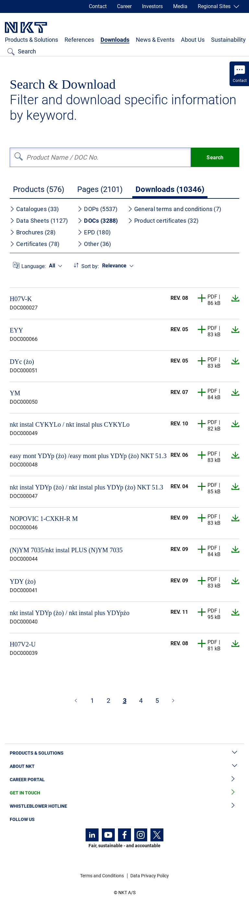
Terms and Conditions (102, 875)
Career (124, 6)
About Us (193, 39)
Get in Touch (124, 793)
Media (180, 6)
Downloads (115, 39)
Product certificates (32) (163, 220)
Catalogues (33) (34, 209)
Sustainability (228, 39)
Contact (98, 6)
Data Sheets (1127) (39, 220)
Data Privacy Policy (149, 875)
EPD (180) (94, 232)
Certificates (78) (34, 244)
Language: (33, 266)
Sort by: (90, 266)
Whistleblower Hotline (124, 806)
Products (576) (38, 189)
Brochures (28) (32, 232)
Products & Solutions (31, 39)
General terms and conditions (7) (174, 209)
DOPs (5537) (97, 209)
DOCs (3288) (97, 220)
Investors (152, 6)
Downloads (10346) (170, 189)
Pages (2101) (100, 189)
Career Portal (124, 779)
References (79, 39)
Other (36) (94, 244)
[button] (202, 298)
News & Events (155, 39)
